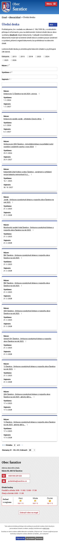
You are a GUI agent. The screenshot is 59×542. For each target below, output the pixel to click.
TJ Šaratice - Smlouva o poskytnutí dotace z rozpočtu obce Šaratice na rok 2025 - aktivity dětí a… (29, 423)
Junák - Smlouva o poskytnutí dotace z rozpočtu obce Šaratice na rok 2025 (29, 201)
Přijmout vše (20, 538)
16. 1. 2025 (8, 181)
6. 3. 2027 (7, 132)
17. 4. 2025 (8, 403)
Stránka (9, 445)
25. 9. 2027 (8, 160)
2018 (31, 57)
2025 (6, 60)
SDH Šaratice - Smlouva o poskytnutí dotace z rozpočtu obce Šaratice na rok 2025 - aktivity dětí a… (27, 395)
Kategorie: (6, 56)
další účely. (46, 528)
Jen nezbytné (30, 538)
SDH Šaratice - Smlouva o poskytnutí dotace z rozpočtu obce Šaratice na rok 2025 (27, 312)
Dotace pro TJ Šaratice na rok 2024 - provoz (22, 94)
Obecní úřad (14, 17)
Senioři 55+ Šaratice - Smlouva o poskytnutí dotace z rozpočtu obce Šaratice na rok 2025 (27, 340)
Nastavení (39, 538)
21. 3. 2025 (8, 209)
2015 (23, 57)
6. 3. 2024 (7, 125)
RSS (53, 25)
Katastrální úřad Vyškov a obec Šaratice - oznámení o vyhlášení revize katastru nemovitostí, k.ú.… (28, 173)
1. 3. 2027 (7, 107)
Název (5, 65)
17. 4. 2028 (8, 410)
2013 (14, 57)
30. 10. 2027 (8, 187)
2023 (39, 57)
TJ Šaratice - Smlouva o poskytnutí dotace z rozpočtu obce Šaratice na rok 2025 (29, 367)
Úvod (4, 17)
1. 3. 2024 (7, 100)
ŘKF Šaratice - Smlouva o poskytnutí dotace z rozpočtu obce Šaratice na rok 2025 (27, 256)
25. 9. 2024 (8, 153)
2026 (14, 60)
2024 (47, 57)
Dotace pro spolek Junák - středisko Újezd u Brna (24, 119)
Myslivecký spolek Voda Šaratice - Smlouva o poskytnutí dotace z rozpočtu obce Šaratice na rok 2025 (29, 228)
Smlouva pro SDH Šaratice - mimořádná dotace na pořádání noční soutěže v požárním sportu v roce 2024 (28, 145)
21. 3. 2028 (8, 215)
